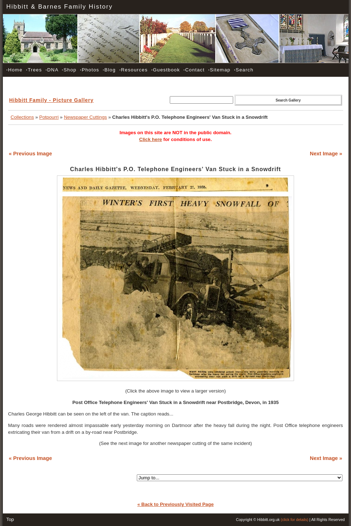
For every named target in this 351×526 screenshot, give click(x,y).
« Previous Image (30, 153)
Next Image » (326, 153)
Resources (133, 69)
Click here (150, 139)
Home (14, 69)
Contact (194, 69)
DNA (51, 69)
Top (10, 519)
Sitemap (219, 69)
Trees (34, 69)
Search (243, 69)
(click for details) (294, 519)
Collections (22, 117)
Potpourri (49, 117)
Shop (69, 69)
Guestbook (165, 69)
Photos (89, 69)
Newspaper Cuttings (85, 117)
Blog (109, 69)
